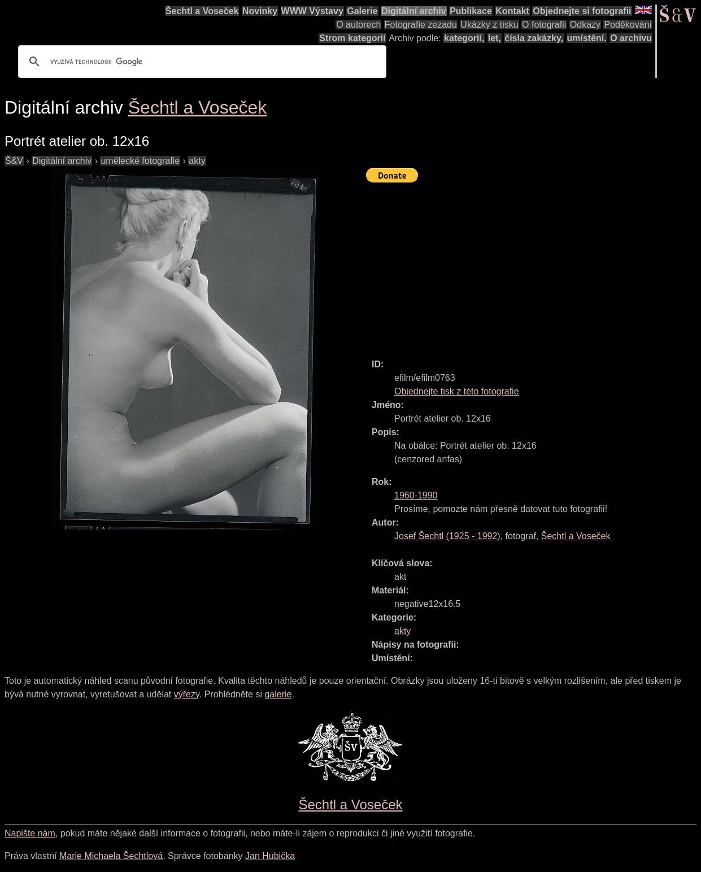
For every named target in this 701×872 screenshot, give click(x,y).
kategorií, (464, 38)
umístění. (587, 38)
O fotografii (544, 24)
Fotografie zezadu (421, 24)
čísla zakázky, (533, 38)
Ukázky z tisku (489, 24)
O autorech (358, 24)
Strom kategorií (352, 38)
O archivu (631, 38)
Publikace (471, 11)
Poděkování (628, 24)
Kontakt (512, 11)
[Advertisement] (533, 265)
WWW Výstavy (312, 11)
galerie (277, 694)
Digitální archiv (413, 11)
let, (494, 38)
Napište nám (30, 833)
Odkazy (585, 24)
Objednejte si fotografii (582, 11)
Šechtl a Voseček (202, 11)
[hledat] (200, 61)
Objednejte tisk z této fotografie (456, 391)
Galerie (362, 11)
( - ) (447, 536)
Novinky (259, 11)
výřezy (186, 694)
